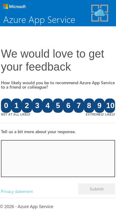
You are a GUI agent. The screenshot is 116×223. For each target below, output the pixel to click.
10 (110, 105)
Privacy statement (17, 191)
